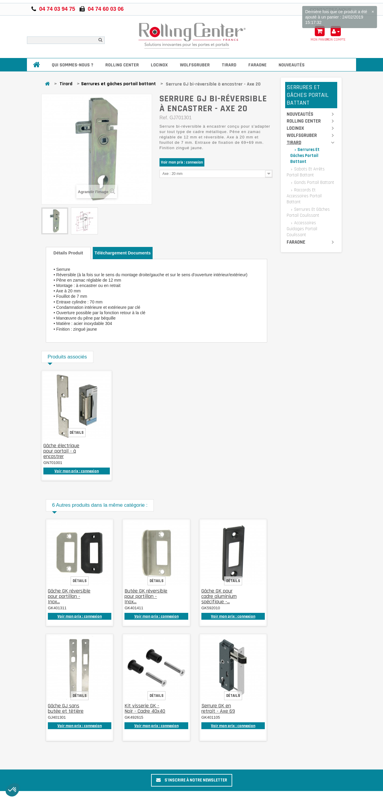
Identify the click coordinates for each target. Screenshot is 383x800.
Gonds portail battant (313, 182)
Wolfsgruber (195, 65)
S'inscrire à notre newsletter (191, 780)
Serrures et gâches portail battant (118, 84)
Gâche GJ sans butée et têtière (65, 708)
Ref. (163, 117)
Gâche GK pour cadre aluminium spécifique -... (219, 596)
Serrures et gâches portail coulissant (308, 212)
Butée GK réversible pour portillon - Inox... (145, 596)
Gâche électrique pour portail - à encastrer (61, 451)
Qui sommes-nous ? (72, 65)
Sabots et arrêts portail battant (306, 172)
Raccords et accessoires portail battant (304, 196)
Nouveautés (292, 65)
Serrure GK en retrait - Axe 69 (218, 708)
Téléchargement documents (123, 253)
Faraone (257, 65)
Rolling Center (122, 65)
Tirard (229, 65)
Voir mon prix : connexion (182, 162)
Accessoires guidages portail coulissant (302, 229)
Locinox (159, 65)
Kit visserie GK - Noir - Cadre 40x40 (144, 708)
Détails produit (68, 253)
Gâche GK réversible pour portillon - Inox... (69, 596)
